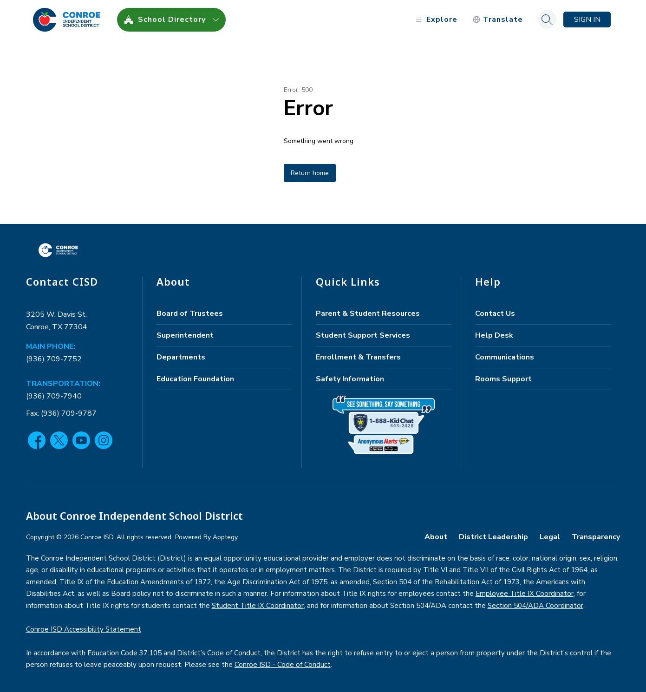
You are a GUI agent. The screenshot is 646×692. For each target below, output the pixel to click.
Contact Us (495, 313)
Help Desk (494, 335)
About (435, 537)
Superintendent (185, 335)
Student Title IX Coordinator (258, 605)
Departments (181, 357)
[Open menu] (435, 20)
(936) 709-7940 (54, 396)
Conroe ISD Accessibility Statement (83, 629)
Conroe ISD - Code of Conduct (283, 664)
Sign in (587, 19)
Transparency (596, 537)
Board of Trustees (190, 313)
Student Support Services (363, 335)
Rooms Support (503, 379)
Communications (504, 357)
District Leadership (493, 537)
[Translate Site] (497, 20)
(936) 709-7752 (54, 359)
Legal (550, 537)
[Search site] (547, 19)
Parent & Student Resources (368, 313)
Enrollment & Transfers (358, 357)
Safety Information (350, 379)
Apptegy (225, 537)
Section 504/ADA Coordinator (535, 605)
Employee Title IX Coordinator (525, 593)
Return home (310, 173)
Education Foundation (195, 379)
